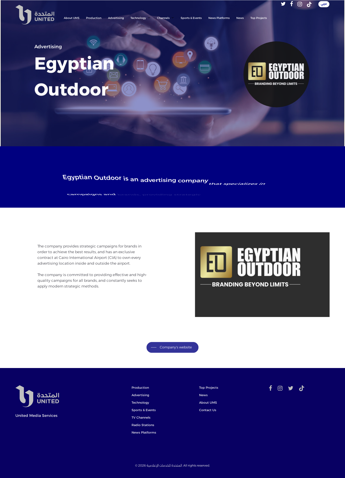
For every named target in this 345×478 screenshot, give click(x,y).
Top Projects (208, 388)
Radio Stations (143, 425)
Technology (140, 403)
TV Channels (141, 417)
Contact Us (207, 410)
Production (140, 388)
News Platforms (144, 432)
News (203, 395)
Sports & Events (144, 410)
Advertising (140, 395)
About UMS (208, 403)
